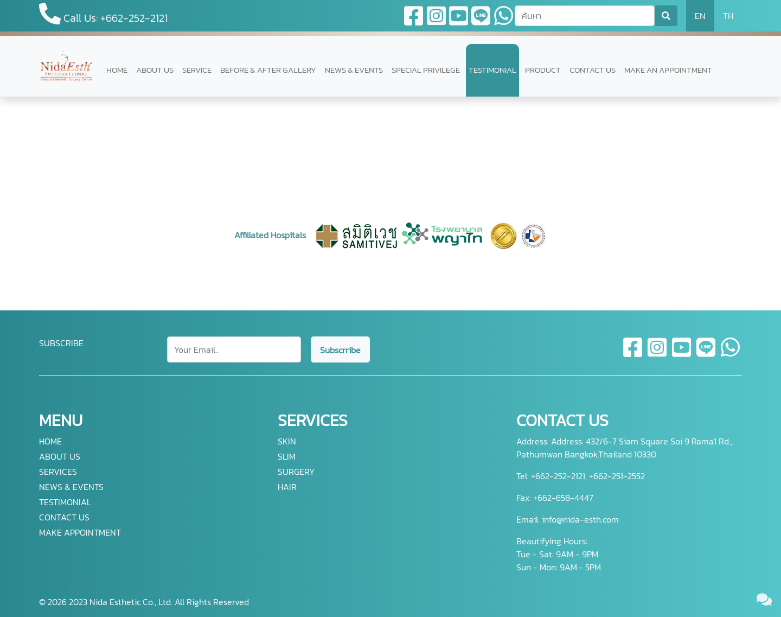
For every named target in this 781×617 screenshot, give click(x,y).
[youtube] (682, 354)
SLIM (287, 456)
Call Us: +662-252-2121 (103, 14)
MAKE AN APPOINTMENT (668, 69)
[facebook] (633, 354)
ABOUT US (155, 69)
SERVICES (58, 471)
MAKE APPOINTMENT (80, 532)
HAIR (287, 486)
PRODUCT (543, 69)
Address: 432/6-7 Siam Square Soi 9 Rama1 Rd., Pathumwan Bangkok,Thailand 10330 (624, 448)
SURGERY (296, 471)
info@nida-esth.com (580, 519)
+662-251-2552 (616, 475)
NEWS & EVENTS (354, 69)
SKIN (287, 441)
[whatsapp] (730, 354)
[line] (706, 354)
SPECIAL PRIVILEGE (426, 69)
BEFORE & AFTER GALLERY (268, 69)
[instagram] (657, 354)
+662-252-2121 (557, 475)
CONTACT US (592, 69)
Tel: (522, 475)
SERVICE (197, 69)
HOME (116, 69)
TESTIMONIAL (492, 69)
